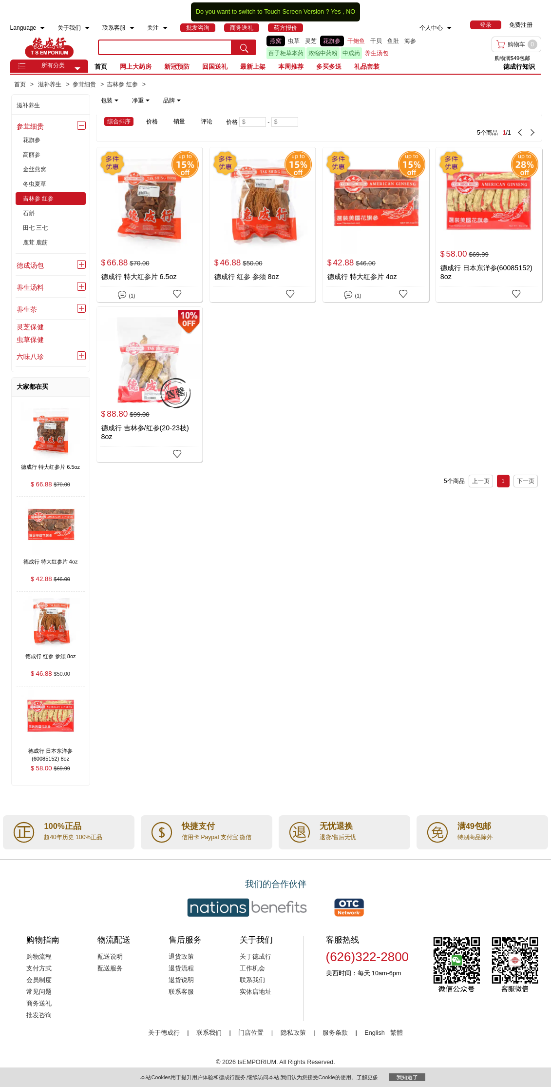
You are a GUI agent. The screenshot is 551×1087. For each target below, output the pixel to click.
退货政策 (181, 956)
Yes (336, 11)
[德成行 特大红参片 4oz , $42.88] (51, 562)
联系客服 (181, 991)
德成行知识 (519, 66)
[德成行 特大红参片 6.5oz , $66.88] (51, 468)
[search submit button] (244, 47)
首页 (101, 66)
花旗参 (332, 41)
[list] (355, 47)
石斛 (29, 213)
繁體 (396, 1032)
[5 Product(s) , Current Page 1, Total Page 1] (436, 127)
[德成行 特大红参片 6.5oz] (149, 224)
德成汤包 (30, 265)
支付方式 (39, 968)
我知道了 (407, 1077)
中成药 (351, 53)
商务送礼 (39, 1003)
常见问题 (39, 991)
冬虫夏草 (34, 184)
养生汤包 (376, 53)
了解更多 (367, 1077)
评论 (206, 121)
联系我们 (252, 980)
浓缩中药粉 (323, 53)
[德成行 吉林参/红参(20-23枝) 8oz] (149, 384)
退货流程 (181, 968)
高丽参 (31, 154)
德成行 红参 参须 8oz (246, 277)
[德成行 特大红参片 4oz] (376, 224)
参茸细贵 (30, 126)
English (375, 1032)
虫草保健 (30, 339)
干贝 (376, 41)
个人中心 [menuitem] (431, 27)
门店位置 (251, 1032)
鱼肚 (393, 41)
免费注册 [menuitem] (520, 24)
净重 (141, 100)
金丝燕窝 (34, 169)
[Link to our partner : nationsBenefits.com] (247, 907)
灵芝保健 (30, 327)
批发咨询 (39, 1015)
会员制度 (39, 980)
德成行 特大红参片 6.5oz (139, 277)
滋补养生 (28, 105)
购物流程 (39, 956)
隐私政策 (293, 1032)
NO (350, 11)
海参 (410, 41)
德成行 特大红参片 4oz (362, 277)
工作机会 (252, 968)
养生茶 (27, 309)
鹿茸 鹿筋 (35, 242)
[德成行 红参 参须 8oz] (262, 224)
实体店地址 (255, 991)
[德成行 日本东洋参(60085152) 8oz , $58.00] (51, 752)
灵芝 (311, 41)
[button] (77, 68)
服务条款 (335, 1032)
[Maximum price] (284, 122)
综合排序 (119, 121)
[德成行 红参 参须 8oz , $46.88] (51, 657)
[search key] (165, 47)
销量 (179, 121)
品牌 (172, 100)
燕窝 (276, 41)
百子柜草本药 (286, 53)
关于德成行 (255, 956)
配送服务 (110, 968)
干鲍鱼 (356, 41)
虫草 (294, 41)
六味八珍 (30, 357)
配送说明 (110, 956)
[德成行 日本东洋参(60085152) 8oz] (489, 224)
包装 (109, 100)
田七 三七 (35, 227)
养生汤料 (30, 287)
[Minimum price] (252, 122)
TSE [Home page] (49, 47)
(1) (126, 294)
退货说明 (181, 980)
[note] (141, 100)
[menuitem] (42, 28)
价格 (152, 121)
